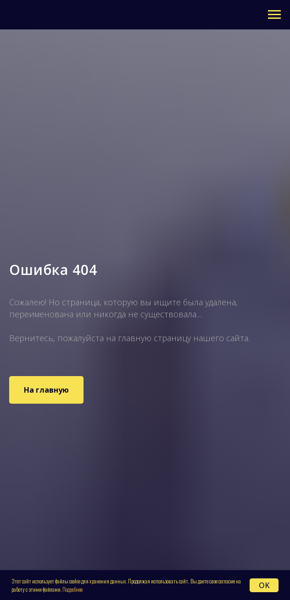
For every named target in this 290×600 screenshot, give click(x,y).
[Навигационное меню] (274, 14)
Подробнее (72, 589)
